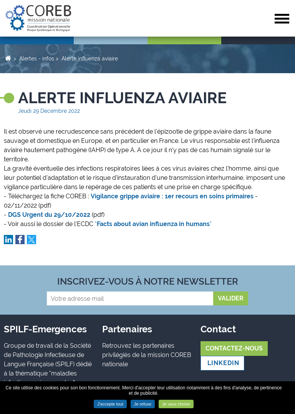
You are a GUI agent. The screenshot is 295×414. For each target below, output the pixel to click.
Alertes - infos (36, 58)
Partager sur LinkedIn (8, 239)
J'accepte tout (110, 404)
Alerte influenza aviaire (89, 58)
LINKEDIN (222, 363)
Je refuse (142, 404)
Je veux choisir (176, 404)
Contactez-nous (234, 348)
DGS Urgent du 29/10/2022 (49, 214)
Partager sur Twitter (31, 239)
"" (154, 224)
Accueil (8, 57)
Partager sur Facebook (20, 239)
